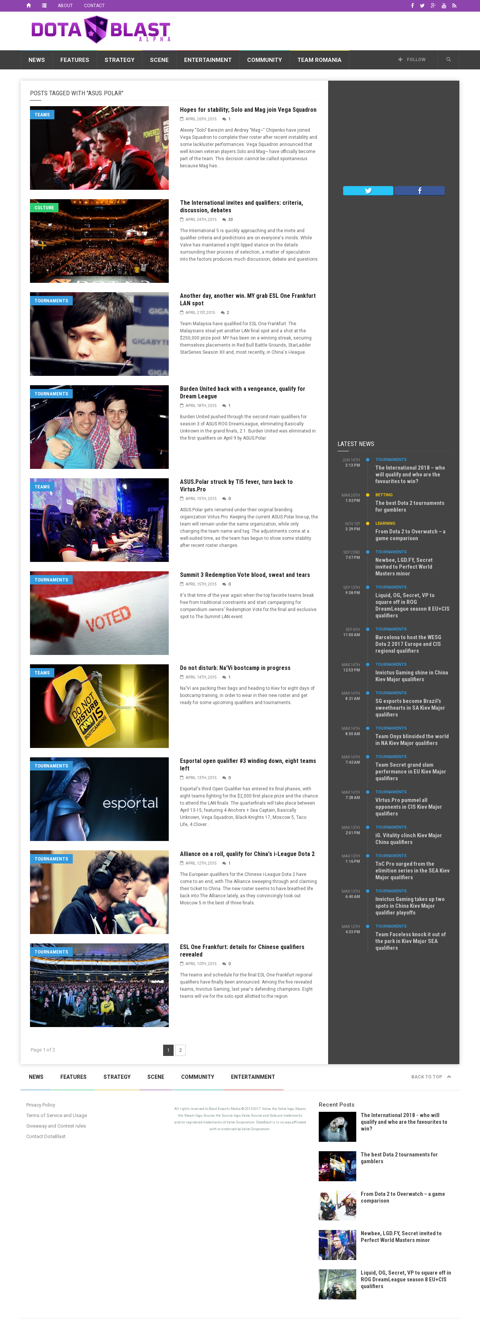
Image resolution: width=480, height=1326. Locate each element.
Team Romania (319, 60)
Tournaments (51, 300)
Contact (94, 5)
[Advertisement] (322, 30)
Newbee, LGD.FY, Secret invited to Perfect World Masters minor (404, 567)
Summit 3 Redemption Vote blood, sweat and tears (245, 574)
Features (74, 60)
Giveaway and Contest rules (56, 1126)
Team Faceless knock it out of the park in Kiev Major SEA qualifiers (410, 941)
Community (264, 60)
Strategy (120, 60)
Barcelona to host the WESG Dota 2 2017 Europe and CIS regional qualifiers (408, 644)
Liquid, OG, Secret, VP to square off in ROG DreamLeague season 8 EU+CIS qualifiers (412, 605)
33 (230, 220)
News (36, 60)
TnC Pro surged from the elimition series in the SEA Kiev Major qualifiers (412, 870)
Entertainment (208, 60)
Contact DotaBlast (46, 1136)
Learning (385, 523)
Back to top (431, 1077)
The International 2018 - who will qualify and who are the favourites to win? (404, 1122)
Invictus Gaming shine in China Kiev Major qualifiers (411, 676)
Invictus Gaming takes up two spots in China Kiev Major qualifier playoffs (410, 906)
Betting (384, 495)
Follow (412, 59)
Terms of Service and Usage (56, 1115)
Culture (44, 207)
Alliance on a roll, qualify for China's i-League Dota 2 (247, 853)
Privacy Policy (40, 1105)
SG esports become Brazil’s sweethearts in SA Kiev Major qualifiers (410, 708)
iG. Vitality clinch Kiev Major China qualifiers (408, 838)
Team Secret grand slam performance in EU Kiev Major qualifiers (410, 771)
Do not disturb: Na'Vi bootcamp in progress (235, 667)
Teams (42, 114)
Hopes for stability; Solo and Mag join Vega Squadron (248, 109)
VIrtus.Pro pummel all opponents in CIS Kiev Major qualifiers (408, 807)
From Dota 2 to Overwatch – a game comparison (410, 535)
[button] (448, 59)
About (65, 5)
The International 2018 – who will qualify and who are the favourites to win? (410, 474)
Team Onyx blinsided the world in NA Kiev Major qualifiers (412, 739)
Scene (159, 60)
